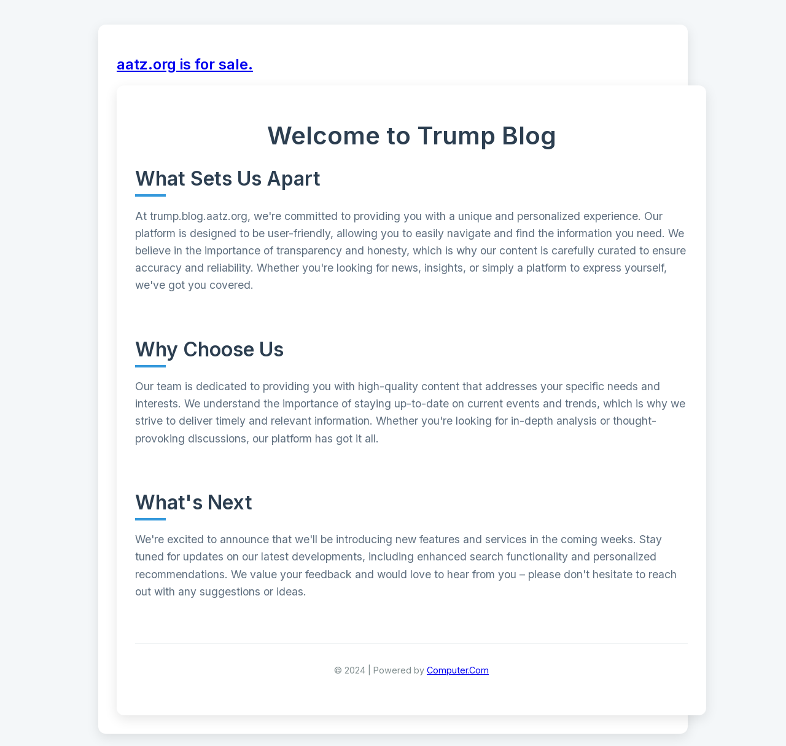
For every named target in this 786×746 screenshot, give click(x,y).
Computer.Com (458, 670)
